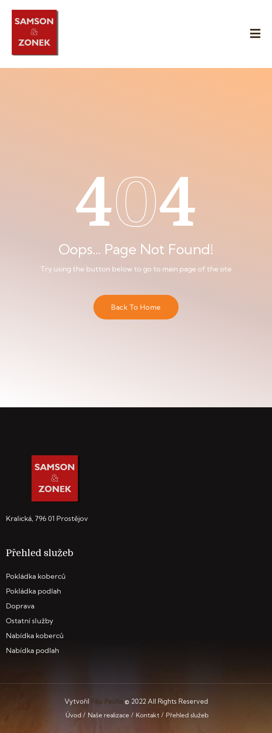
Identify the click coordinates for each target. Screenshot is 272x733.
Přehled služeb (187, 715)
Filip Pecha (107, 701)
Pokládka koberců (36, 576)
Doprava (20, 605)
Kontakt (147, 715)
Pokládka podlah (33, 591)
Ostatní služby (29, 620)
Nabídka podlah (32, 650)
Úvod (73, 715)
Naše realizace (108, 715)
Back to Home (136, 307)
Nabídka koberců (35, 635)
